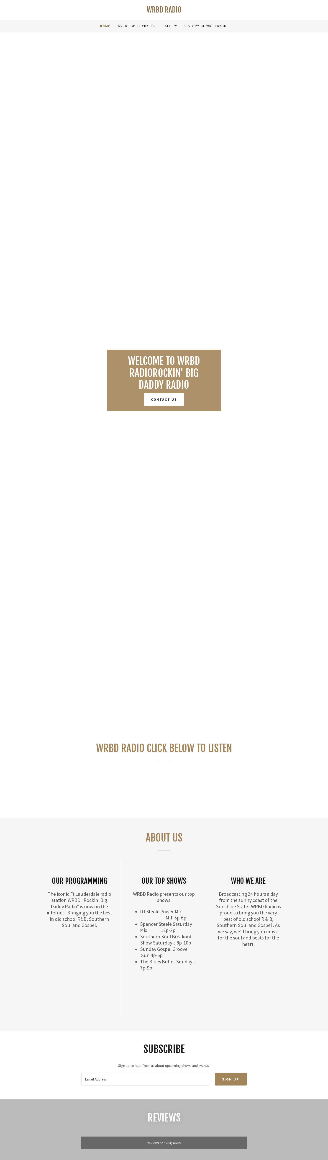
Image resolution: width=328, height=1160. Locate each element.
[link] (164, 11)
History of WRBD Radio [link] (206, 26)
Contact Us (164, 399)
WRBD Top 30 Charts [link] (136, 26)
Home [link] (105, 26)
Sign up (230, 1079)
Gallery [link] (169, 26)
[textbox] (145, 1079)
